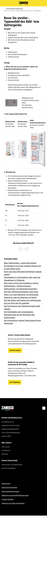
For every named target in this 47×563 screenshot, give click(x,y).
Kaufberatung (6, 450)
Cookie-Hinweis (8, 499)
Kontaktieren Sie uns (8, 422)
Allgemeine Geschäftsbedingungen (15, 495)
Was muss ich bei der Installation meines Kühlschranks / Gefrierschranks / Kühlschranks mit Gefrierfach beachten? (21, 286)
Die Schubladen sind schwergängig (18, 312)
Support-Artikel (6, 436)
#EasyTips (5, 454)
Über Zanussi (6, 447)
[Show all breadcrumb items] (3, 9)
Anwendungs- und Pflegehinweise (12, 464)
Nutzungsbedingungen (10, 491)
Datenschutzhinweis (9, 487)
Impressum (6, 483)
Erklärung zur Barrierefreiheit (13, 503)
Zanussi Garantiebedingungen (11, 432)
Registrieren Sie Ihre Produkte (11, 425)
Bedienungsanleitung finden (10, 429)
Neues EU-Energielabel (8, 468)
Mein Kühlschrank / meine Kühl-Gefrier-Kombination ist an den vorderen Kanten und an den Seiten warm (22, 266)
